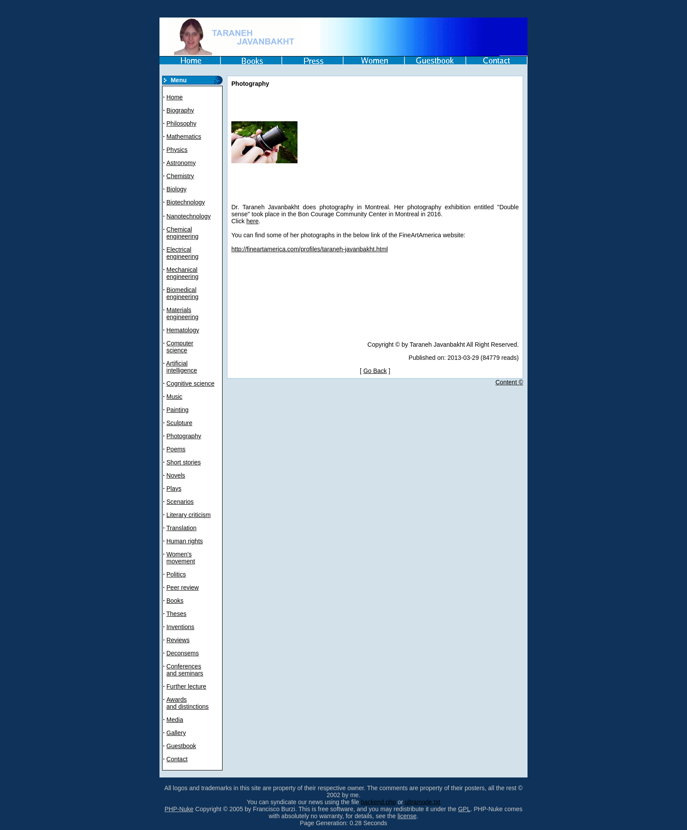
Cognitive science (190, 383)
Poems (176, 449)
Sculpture (179, 422)
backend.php (378, 801)
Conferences (183, 666)
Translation (181, 527)
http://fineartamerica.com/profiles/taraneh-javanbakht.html (309, 249)
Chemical (179, 229)
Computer (179, 343)
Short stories (183, 462)
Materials (178, 309)
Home (174, 97)
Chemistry (180, 175)
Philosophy (181, 123)
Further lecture (186, 686)
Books (175, 600)
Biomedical (181, 289)
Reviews (178, 640)
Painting (177, 409)
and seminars (184, 673)
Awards (176, 699)
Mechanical (182, 269)
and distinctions (187, 706)
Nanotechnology (188, 216)
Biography (180, 110)
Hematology (182, 330)
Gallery (176, 732)
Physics (177, 149)
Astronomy (181, 162)
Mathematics (183, 136)
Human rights (184, 541)
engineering (182, 236)
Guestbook (181, 745)
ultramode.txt (422, 801)
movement (180, 561)
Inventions (180, 626)
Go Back (375, 370)
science (176, 350)
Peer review (182, 587)
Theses (176, 613)
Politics (176, 574)
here (252, 221)
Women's (179, 554)
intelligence (181, 370)
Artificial (177, 363)
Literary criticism (188, 514)
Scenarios (180, 501)
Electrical (178, 249)
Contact (177, 759)
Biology (176, 189)
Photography (183, 436)
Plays (173, 488)
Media (174, 719)
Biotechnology (185, 202)
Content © (509, 382)
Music (174, 396)
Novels (175, 475)
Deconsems (182, 653)
